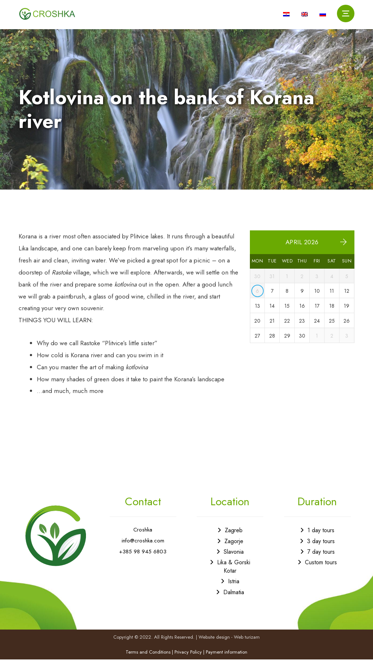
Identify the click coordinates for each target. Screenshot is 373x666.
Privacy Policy (188, 658)
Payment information (226, 658)
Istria (233, 587)
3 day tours (321, 547)
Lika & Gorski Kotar (233, 572)
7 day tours (321, 557)
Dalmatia (233, 598)
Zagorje (233, 547)
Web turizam (247, 643)
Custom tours (321, 568)
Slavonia (234, 557)
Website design (214, 643)
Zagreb (234, 536)
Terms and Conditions (148, 658)
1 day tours (320, 536)
